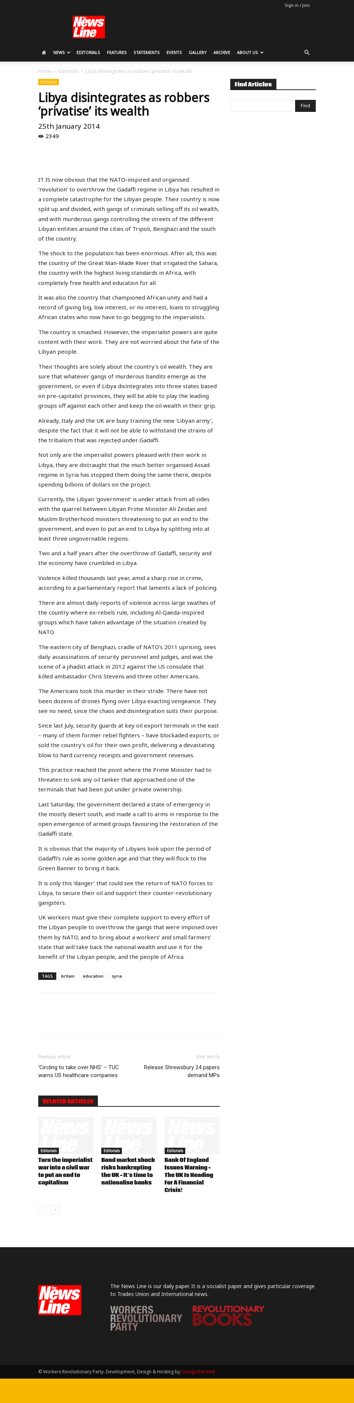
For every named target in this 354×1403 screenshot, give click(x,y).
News (61, 52)
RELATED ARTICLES (68, 1101)
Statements (147, 52)
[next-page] (55, 1209)
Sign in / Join (297, 5)
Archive (221, 52)
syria (117, 976)
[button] (307, 52)
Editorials (88, 52)
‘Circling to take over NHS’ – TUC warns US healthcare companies (78, 1071)
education (93, 976)
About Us (250, 52)
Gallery (198, 52)
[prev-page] (43, 1209)
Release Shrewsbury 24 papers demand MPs (182, 1071)
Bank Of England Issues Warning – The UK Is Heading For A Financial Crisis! (189, 1175)
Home (44, 71)
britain (68, 976)
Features (117, 52)
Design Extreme (198, 1371)
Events (174, 52)
